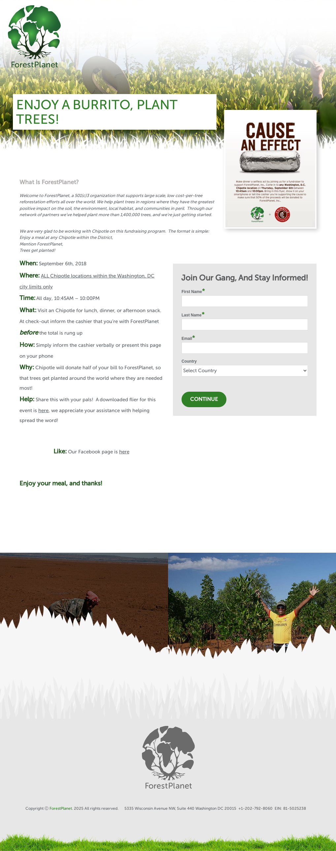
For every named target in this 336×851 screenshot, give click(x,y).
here (43, 410)
